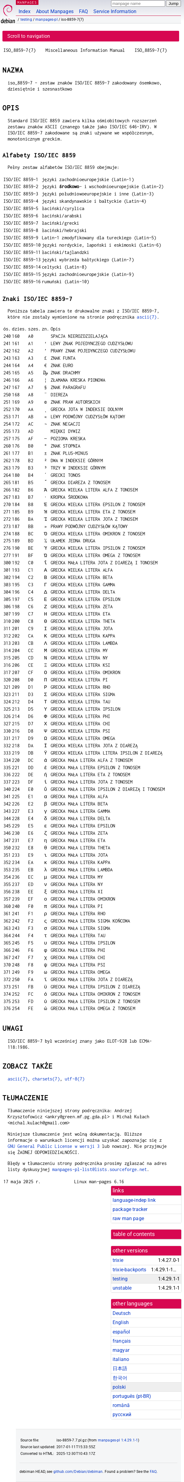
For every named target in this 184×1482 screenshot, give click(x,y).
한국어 (120, 1378)
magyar (121, 1350)
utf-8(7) (75, 1078)
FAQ (83, 11)
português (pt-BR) (132, 1396)
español (121, 1332)
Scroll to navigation (28, 36)
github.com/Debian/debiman (78, 1472)
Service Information (114, 11)
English (121, 1322)
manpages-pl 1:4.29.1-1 (118, 1440)
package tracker (130, 1209)
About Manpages (55, 11)
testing (26, 19)
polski (119, 1387)
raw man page (128, 1218)
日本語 (120, 1368)
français (122, 1341)
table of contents (134, 1234)
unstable (122, 1288)
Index (25, 11)
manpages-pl (46, 19)
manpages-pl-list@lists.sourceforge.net (99, 1169)
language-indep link (134, 1200)
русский (122, 1414)
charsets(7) (46, 1078)
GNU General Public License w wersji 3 (54, 1146)
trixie (118, 1260)
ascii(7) (147, 317)
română (121, 1405)
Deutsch (122, 1313)
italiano (121, 1359)
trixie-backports (129, 1270)
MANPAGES (27, 2)
